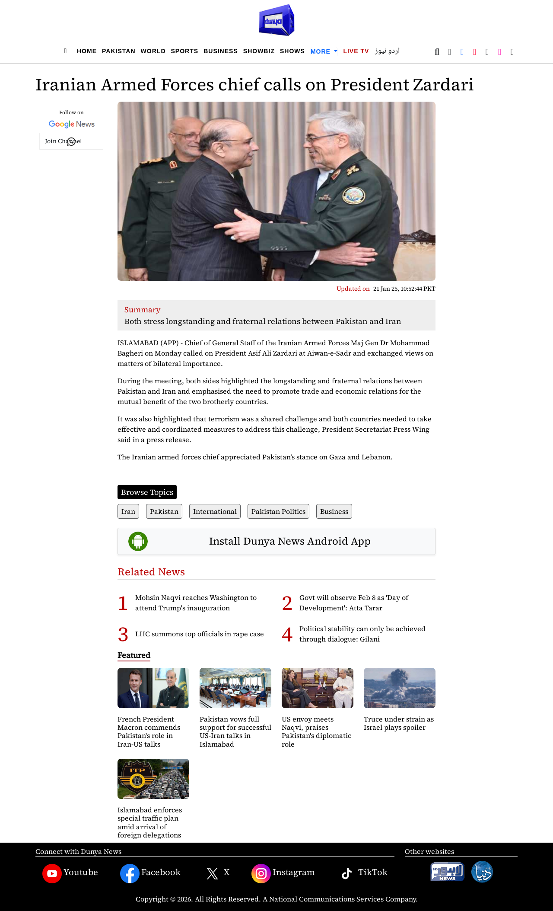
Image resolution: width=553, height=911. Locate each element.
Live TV (356, 51)
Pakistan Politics (278, 511)
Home (87, 51)
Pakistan (119, 51)
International (215, 511)
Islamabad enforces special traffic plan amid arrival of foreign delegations (150, 822)
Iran (128, 511)
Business (220, 51)
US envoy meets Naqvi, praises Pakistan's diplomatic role (316, 731)
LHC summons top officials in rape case (199, 633)
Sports (185, 51)
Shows (292, 51)
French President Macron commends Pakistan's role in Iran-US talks (149, 731)
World (153, 51)
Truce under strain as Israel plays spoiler (399, 723)
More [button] (322, 51)
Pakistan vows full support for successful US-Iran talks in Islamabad (235, 731)
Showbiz (259, 51)
